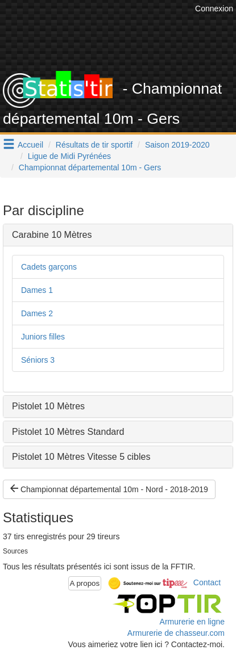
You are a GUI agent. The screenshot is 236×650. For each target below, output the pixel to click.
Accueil (30, 144)
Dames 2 (37, 313)
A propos (85, 583)
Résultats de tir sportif (94, 144)
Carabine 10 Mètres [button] (52, 235)
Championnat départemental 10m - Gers (90, 167)
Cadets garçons (49, 266)
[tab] (118, 235)
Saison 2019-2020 (177, 144)
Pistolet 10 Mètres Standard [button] (68, 432)
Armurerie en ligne (192, 621)
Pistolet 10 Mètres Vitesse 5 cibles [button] (81, 457)
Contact (207, 582)
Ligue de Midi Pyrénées (69, 156)
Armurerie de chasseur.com (176, 633)
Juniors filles (43, 336)
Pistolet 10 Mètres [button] (48, 406)
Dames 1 (37, 290)
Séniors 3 (38, 359)
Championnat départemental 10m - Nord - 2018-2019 (109, 489)
